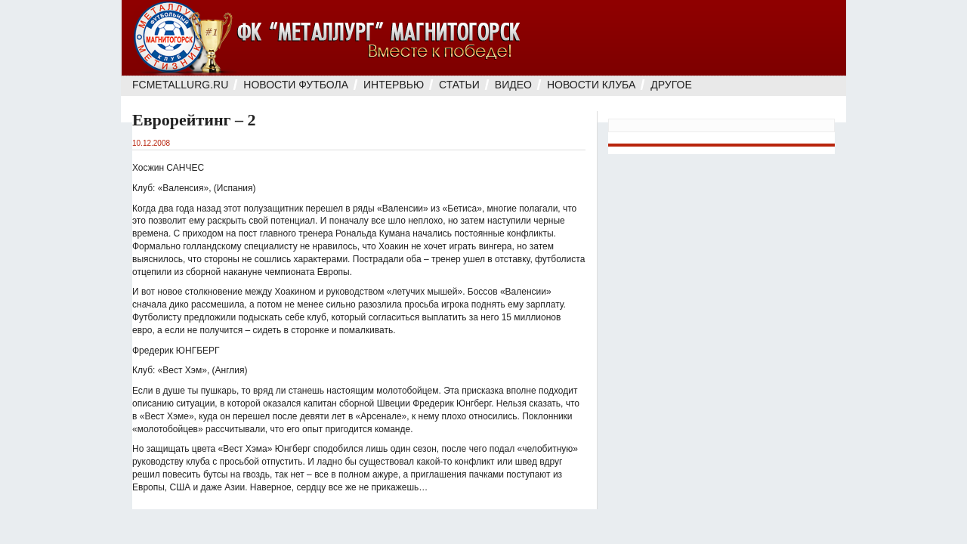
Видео (513, 85)
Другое (670, 85)
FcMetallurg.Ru (180, 85)
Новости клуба (591, 85)
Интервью (393, 85)
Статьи (459, 85)
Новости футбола (295, 85)
